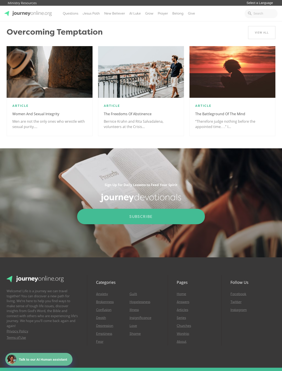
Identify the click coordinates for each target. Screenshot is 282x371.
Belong (178, 13)
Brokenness (105, 302)
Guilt (133, 294)
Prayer (163, 13)
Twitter (235, 302)
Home (181, 294)
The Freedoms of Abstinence (128, 113)
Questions (70, 13)
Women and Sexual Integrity (35, 113)
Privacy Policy (17, 331)
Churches (184, 326)
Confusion (103, 310)
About (181, 341)
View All (262, 32)
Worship (183, 333)
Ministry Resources (22, 3)
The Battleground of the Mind (220, 113)
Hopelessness (140, 302)
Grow (149, 13)
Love (133, 326)
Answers (183, 302)
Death (101, 318)
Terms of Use (16, 337)
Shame (135, 333)
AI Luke (135, 13)
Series (181, 318)
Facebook (238, 294)
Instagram (238, 310)
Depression (104, 326)
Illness (134, 310)
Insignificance (140, 318)
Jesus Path (91, 13)
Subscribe (141, 216)
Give (191, 13)
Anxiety (102, 294)
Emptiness (104, 333)
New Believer (114, 13)
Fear (99, 341)
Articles (182, 310)
